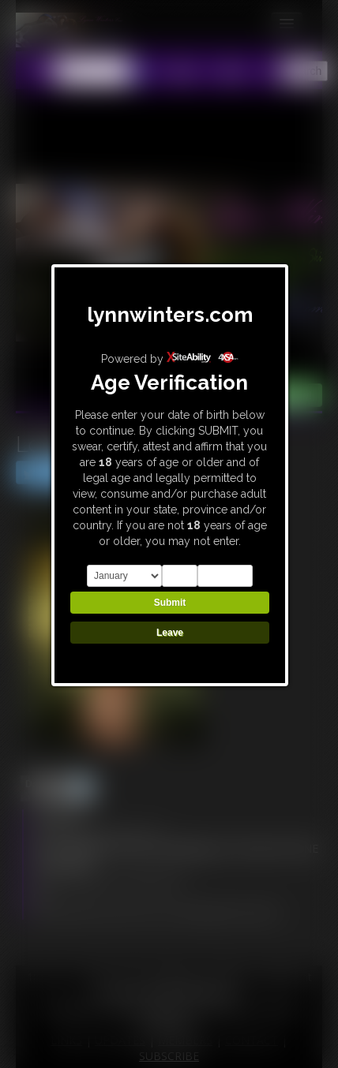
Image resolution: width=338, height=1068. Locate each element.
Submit (170, 602)
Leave (169, 632)
